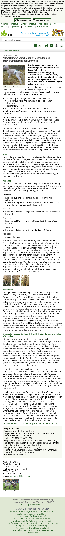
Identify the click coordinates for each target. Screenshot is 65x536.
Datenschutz (28, 26)
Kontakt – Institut (28, 24)
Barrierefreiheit (44, 26)
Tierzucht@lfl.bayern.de (19, 476)
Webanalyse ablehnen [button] (23, 20)
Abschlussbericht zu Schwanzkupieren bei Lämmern (31, 423)
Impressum (15, 26)
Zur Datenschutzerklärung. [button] (11, 16)
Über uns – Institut (9, 24)
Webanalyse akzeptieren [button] (41, 20)
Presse (57, 24)
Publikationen (44, 24)
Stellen (4, 26)
